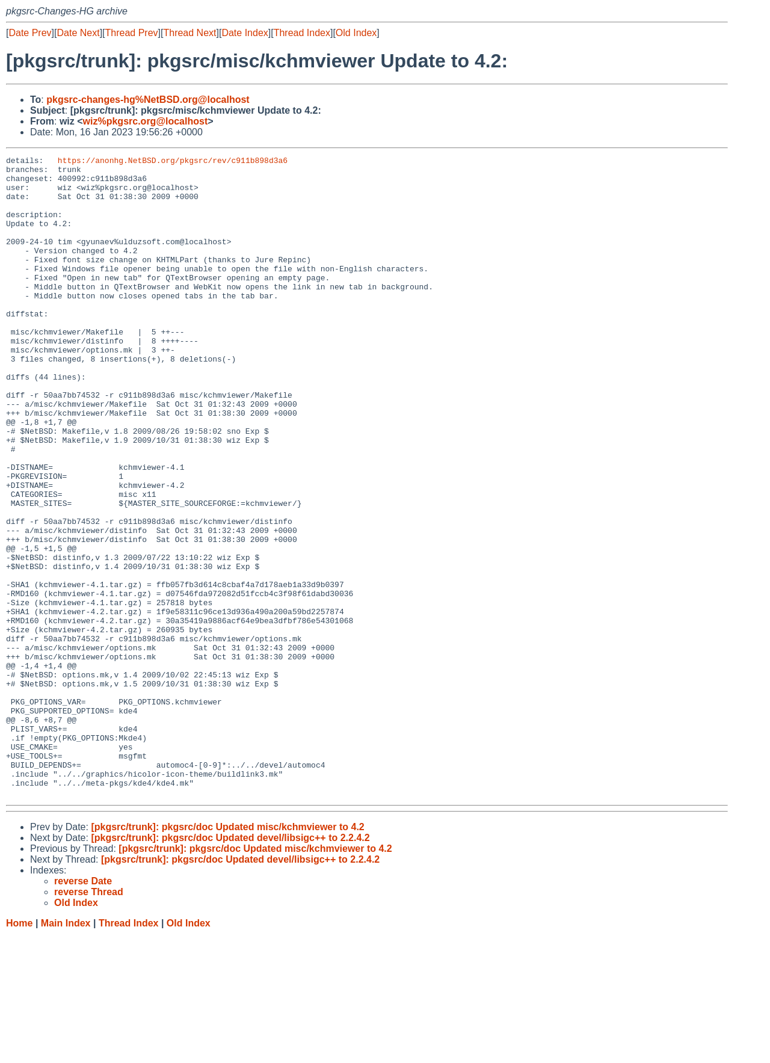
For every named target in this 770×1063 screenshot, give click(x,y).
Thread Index (302, 33)
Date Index (244, 33)
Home (19, 1051)
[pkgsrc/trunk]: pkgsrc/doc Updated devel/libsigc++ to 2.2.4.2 (230, 966)
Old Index (356, 33)
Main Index (66, 1051)
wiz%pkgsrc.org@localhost (145, 121)
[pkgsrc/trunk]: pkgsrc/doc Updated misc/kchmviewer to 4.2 (227, 955)
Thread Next (189, 33)
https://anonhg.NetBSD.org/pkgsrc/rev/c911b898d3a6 (173, 161)
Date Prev (29, 33)
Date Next (78, 33)
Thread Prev (131, 33)
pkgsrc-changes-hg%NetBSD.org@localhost (147, 99)
